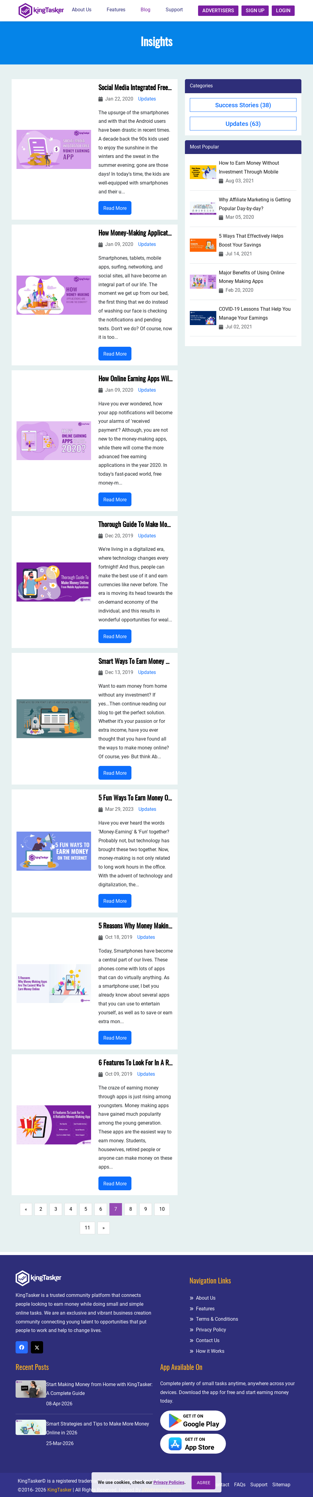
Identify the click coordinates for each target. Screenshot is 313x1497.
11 (87, 1231)
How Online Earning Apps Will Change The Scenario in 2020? (135, 380)
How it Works (207, 1351)
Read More (115, 209)
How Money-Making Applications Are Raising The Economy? (135, 234)
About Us (81, 10)
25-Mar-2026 (60, 1443)
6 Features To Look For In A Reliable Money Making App (135, 1066)
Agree (205, 1482)
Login (283, 10)
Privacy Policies (169, 1482)
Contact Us (204, 1340)
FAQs (239, 1485)
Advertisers (218, 10)
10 (162, 1212)
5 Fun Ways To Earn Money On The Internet (135, 800)
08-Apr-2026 (59, 1404)
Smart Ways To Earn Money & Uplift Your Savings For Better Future (135, 663)
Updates (147, 99)
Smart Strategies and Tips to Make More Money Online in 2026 (97, 1428)
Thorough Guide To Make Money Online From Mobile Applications (135, 526)
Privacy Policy (208, 1330)
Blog (145, 10)
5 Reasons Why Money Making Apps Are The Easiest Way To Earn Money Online (135, 929)
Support (174, 10)
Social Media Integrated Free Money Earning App (135, 88)
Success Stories (243, 105)
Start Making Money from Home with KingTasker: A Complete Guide (99, 1389)
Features (116, 10)
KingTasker (59, 1490)
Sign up (255, 10)
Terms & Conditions (214, 1319)
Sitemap (281, 1485)
